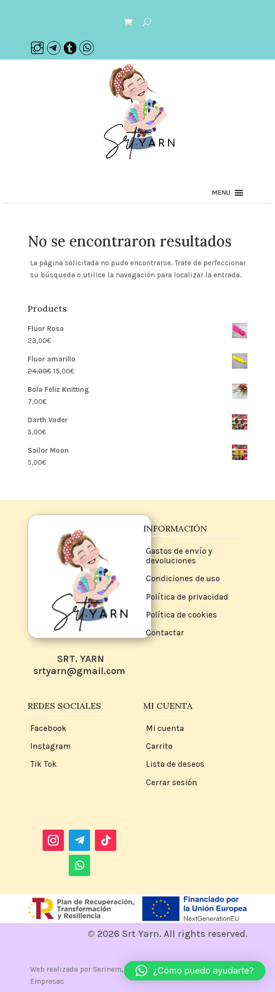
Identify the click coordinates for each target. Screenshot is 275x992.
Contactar (165, 632)
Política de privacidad (187, 597)
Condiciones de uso (183, 578)
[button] (221, 192)
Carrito (159, 746)
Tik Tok (43, 764)
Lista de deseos (175, 764)
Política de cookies (181, 614)
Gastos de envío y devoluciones (179, 555)
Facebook (48, 728)
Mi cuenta (165, 728)
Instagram (50, 746)
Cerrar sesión (171, 782)
